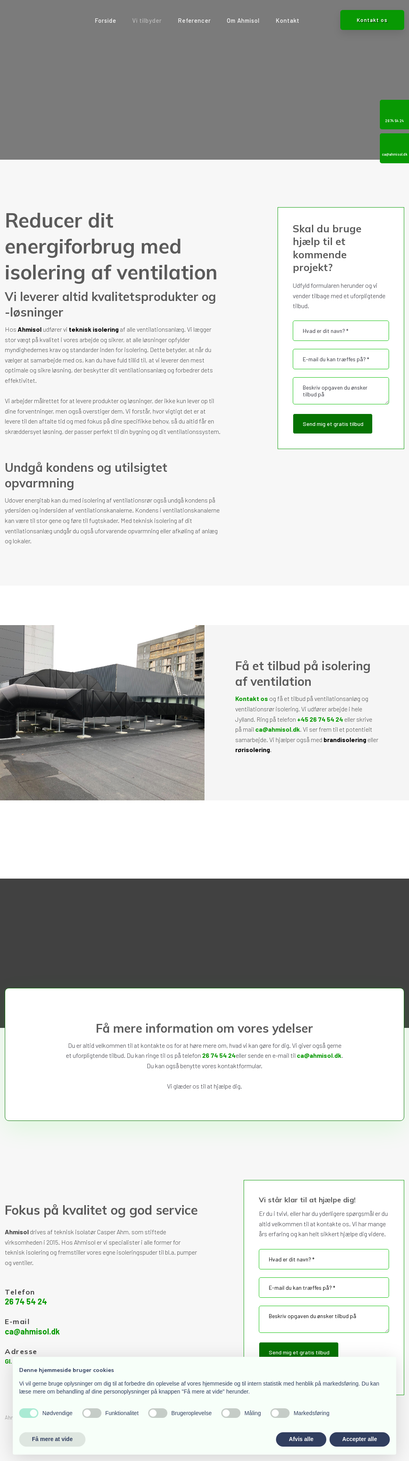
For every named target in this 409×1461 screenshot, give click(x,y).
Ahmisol (30, 329)
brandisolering (345, 739)
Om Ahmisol (243, 20)
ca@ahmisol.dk (277, 729)
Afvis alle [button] (301, 1439)
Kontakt (288, 20)
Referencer (194, 20)
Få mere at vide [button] (52, 1439)
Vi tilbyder (147, 20)
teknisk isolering (94, 329)
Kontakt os (251, 698)
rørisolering (252, 749)
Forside (105, 20)
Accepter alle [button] (359, 1439)
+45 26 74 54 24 (320, 719)
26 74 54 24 (219, 1055)
